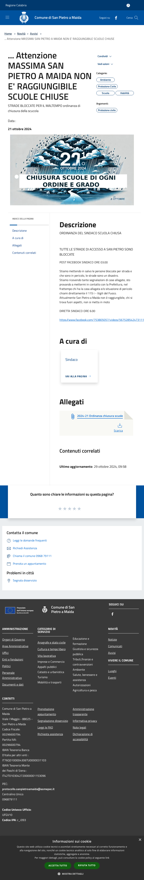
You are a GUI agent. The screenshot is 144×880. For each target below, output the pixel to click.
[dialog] (72, 858)
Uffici (5, 653)
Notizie (112, 639)
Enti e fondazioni (12, 659)
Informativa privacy (85, 721)
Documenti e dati (13, 684)
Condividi (105, 56)
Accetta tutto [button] (58, 865)
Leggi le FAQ (45, 727)
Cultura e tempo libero (52, 649)
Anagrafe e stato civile (52, 642)
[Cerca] (136, 17)
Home (8, 33)
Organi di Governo (13, 639)
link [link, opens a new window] (107, 857)
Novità (21, 33)
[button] (72, 874)
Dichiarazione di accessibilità (83, 736)
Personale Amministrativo (12, 675)
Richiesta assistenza (50, 734)
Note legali (79, 727)
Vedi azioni (106, 64)
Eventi (112, 677)
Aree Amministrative (15, 646)
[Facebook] (114, 17)
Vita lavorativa (47, 656)
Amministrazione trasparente (83, 711)
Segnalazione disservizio (53, 721)
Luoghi (112, 671)
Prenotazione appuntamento (47, 711)
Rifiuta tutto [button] (87, 865)
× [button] (139, 840)
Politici (6, 666)
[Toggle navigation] (7, 17)
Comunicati (115, 646)
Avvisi (34, 33)
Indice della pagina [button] (23, 218)
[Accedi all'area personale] (128, 5)
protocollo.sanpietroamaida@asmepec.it (28, 789)
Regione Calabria (16, 5)
